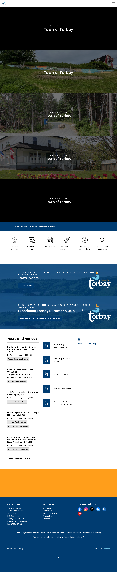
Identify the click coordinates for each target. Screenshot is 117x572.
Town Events (26, 285)
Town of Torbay (87, 343)
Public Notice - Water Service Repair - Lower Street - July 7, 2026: (21, 349)
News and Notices (50, 513)
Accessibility (48, 508)
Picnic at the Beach (62, 388)
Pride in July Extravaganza (60, 345)
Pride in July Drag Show (62, 360)
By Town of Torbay (14, 355)
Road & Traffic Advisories (18, 427)
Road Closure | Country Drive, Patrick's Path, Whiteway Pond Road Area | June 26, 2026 (22, 439)
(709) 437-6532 (20, 521)
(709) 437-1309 (18, 524)
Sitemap (46, 519)
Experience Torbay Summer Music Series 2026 (40, 318)
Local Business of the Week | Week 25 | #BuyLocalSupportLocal (20, 372)
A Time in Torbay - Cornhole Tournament (64, 403)
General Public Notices (17, 382)
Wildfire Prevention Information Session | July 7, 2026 (22, 393)
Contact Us (47, 511)
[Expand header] (113, 3)
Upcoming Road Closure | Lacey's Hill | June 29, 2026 (23, 413)
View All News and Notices (19, 458)
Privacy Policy (48, 516)
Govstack (106, 549)
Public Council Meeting (64, 374)
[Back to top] (58, 557)
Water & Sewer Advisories (18, 359)
